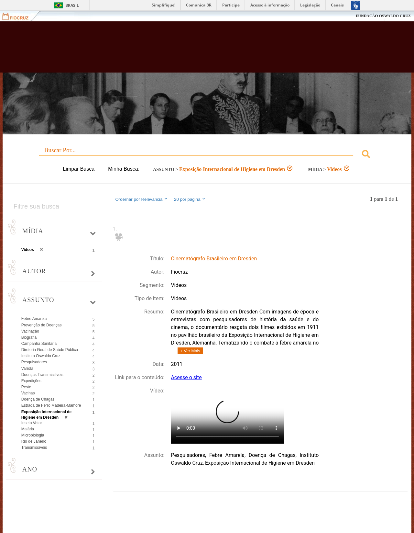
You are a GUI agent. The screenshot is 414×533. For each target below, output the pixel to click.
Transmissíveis (34, 447)
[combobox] (207, 155)
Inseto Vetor (31, 423)
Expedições (31, 381)
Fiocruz (19, 16)
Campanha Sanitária (39, 343)
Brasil (72, 5)
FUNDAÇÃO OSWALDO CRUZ (383, 16)
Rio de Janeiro (33, 441)
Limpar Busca (78, 169)
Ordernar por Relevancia (141, 199)
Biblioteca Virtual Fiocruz (181, 50)
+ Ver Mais (190, 350)
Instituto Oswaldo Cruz (40, 356)
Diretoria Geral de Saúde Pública (49, 349)
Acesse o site (186, 377)
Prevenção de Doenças (41, 325)
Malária (27, 429)
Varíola (27, 368)
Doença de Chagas (38, 399)
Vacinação (30, 331)
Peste (26, 387)
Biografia (29, 337)
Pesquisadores (34, 362)
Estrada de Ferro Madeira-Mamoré (51, 405)
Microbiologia (32, 435)
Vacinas (28, 393)
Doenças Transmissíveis (42, 374)
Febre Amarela (34, 318)
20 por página (190, 199)
